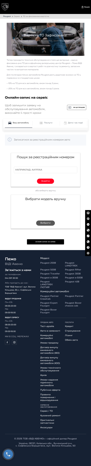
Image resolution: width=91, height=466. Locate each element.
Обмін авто (71, 340)
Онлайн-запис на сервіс (45, 241)
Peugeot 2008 (48, 263)
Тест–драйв (47, 326)
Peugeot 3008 (73, 274)
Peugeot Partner (74, 296)
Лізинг (69, 335)
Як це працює (76, 107)
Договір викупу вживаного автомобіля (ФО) (50, 350)
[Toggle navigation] (7, 6)
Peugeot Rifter (73, 270)
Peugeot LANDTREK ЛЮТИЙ (46, 284)
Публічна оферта (50, 390)
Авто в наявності (50, 331)
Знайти (45, 181)
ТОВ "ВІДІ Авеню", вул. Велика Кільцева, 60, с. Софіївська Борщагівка (20, 290)
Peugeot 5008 (48, 270)
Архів (43, 375)
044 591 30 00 (11, 278)
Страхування (72, 331)
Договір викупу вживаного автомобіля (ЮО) (50, 360)
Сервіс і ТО (46, 411)
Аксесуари (46, 428)
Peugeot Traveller (50, 274)
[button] (86, 7)
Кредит (69, 326)
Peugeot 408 (72, 282)
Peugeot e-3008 (49, 278)
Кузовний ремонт (50, 416)
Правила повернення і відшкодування (49, 397)
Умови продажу (49, 343)
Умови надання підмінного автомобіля (49, 382)
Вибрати (45, 223)
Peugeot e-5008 (74, 278)
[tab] (18, 123)
